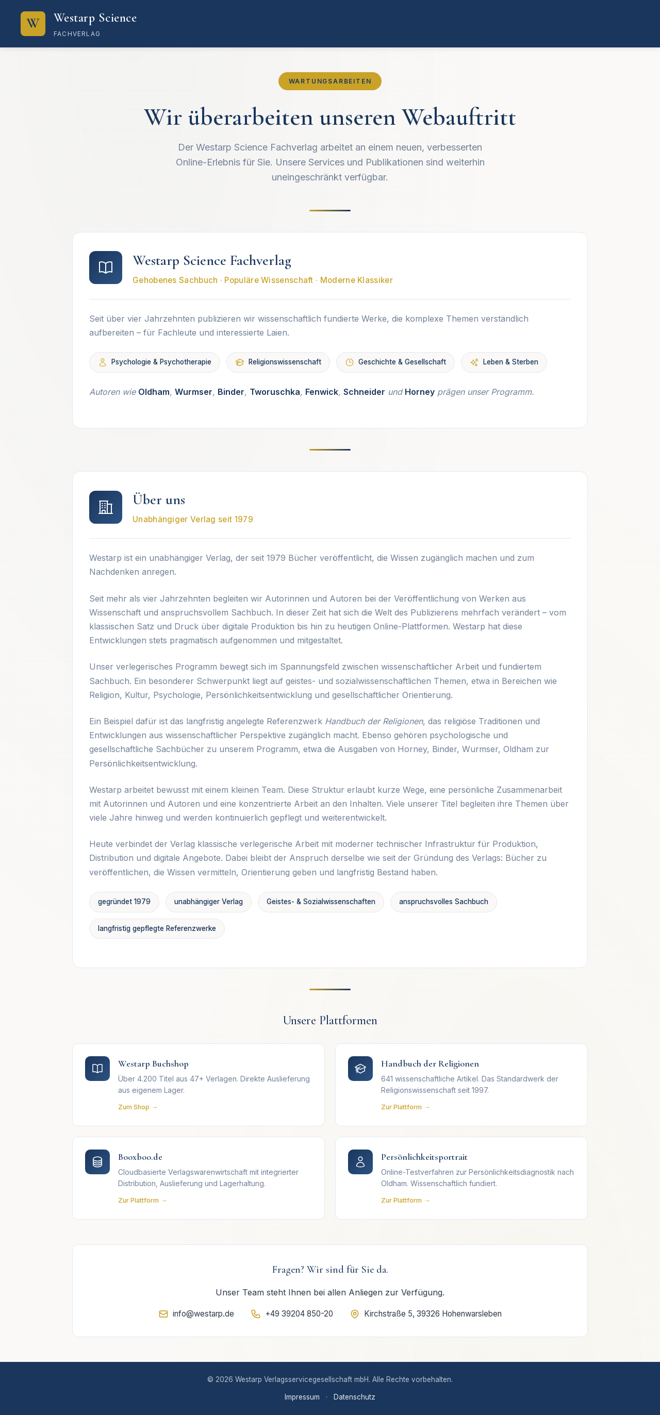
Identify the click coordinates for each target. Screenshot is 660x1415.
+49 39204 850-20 (292, 1314)
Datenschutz (354, 1397)
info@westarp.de (196, 1314)
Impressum (302, 1397)
